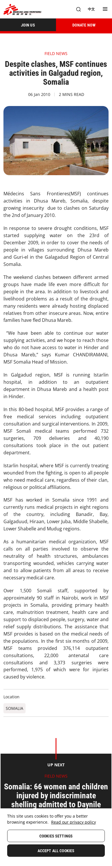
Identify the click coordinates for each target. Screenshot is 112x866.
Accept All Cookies (56, 850)
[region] (56, 837)
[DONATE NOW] (84, 24)
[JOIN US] (28, 24)
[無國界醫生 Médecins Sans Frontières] (22, 9)
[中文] (91, 9)
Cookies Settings (56, 836)
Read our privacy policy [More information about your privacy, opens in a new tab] (73, 822)
